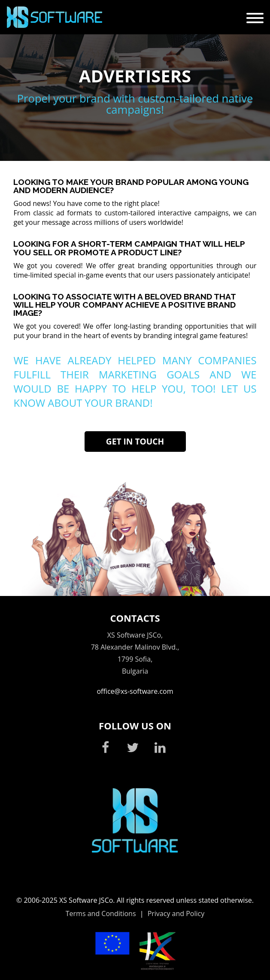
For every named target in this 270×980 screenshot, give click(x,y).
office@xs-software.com (135, 691)
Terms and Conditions (101, 913)
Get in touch (135, 441)
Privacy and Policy (176, 913)
